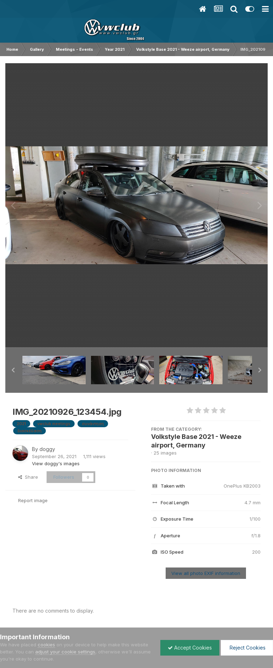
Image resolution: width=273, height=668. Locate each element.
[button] (13, 370)
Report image (33, 500)
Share (28, 477)
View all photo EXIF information (205, 573)
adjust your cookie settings (65, 652)
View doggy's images (56, 463)
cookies (46, 644)
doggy (47, 449)
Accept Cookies (190, 648)
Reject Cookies (247, 648)
